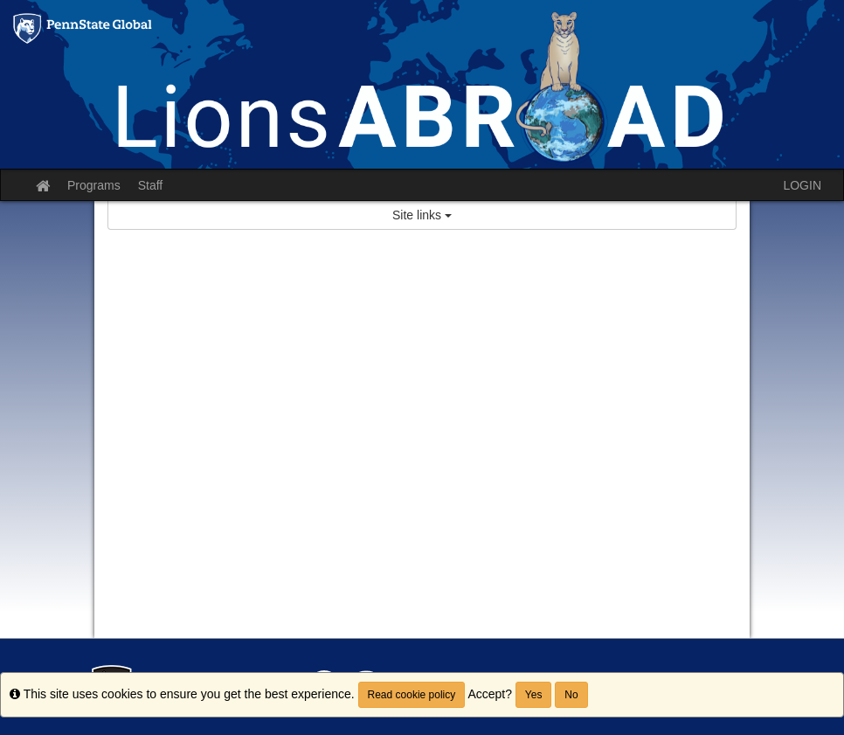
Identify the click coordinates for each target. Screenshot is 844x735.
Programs (94, 185)
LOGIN (802, 185)
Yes (534, 695)
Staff (150, 185)
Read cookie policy (412, 695)
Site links (422, 215)
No (571, 695)
